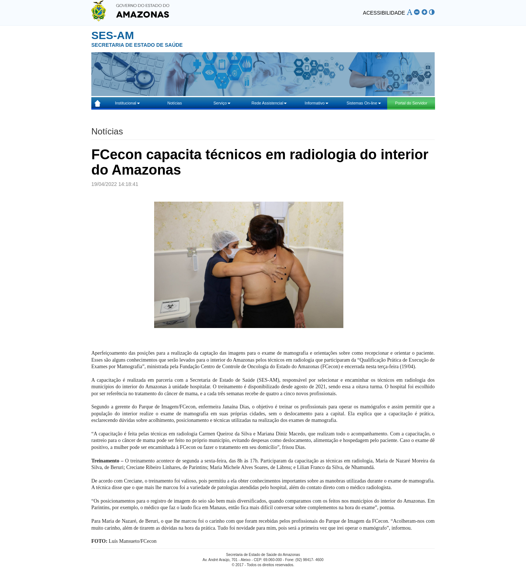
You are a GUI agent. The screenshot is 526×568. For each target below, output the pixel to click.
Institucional (127, 103)
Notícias (174, 103)
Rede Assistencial (269, 103)
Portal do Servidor (411, 103)
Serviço (221, 103)
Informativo (316, 103)
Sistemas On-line (364, 103)
